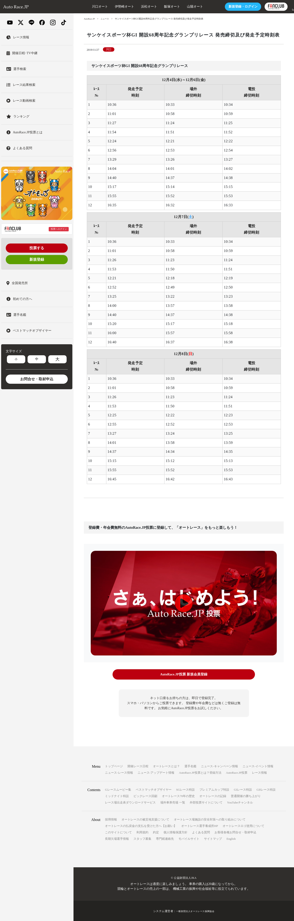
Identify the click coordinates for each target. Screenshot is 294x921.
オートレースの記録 (212, 795)
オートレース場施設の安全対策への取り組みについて (210, 818)
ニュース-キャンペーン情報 (219, 765)
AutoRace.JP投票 (237, 772)
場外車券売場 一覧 (172, 801)
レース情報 (259, 772)
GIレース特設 (243, 789)
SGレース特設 (185, 789)
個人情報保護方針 (175, 831)
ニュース (106, 18)
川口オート (86, 6)
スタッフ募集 (142, 838)
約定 (156, 831)
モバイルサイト (188, 838)
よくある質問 (201, 831)
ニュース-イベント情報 (258, 765)
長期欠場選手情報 (117, 838)
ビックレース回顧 (145, 795)
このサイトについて (118, 831)
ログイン (229, 6)
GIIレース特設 (266, 789)
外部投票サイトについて (206, 801)
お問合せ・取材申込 (36, 379)
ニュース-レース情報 (119, 772)
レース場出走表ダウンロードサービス (130, 801)
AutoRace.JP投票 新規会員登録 (183, 674)
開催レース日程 (137, 765)
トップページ (114, 765)
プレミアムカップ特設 (214, 789)
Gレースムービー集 (118, 789)
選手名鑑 (190, 765)
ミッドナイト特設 (117, 795)
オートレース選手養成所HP (199, 825)
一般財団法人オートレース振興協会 (195, 910)
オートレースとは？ (166, 765)
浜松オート (135, 6)
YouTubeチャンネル (240, 801)
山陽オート (181, 6)
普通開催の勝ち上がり (246, 795)
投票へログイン (59, 229)
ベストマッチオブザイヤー (154, 789)
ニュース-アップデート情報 (156, 772)
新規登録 (36, 259)
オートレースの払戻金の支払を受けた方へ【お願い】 (141, 825)
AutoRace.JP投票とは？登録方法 (200, 772)
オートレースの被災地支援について (145, 818)
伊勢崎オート (110, 6)
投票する (36, 248)
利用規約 (142, 831)
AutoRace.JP (90, 18)
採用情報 (111, 818)
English (231, 838)
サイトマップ (213, 838)
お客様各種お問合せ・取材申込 (235, 831)
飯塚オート (158, 6)
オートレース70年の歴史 (178, 795)
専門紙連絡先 (165, 838)
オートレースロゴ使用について (243, 825)
